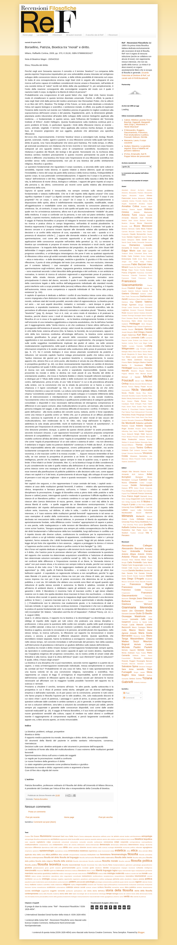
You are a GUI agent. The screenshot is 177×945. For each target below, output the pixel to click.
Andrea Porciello (135, 201)
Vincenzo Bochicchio (134, 453)
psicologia (90, 882)
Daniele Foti (132, 573)
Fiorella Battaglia (146, 270)
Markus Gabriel (146, 362)
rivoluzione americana (136, 884)
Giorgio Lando (127, 307)
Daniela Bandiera (135, 570)
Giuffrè (142, 499)
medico (61, 873)
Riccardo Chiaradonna (135, 420)
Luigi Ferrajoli (141, 349)
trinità (102, 896)
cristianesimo (58, 845)
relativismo (58, 884)
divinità (89, 847)
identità (106, 868)
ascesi (82, 839)
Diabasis (125, 488)
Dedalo (134, 485)
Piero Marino (126, 417)
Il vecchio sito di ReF (95, 35)
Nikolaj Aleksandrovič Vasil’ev (137, 398)
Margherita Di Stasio (134, 354)
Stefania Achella (145, 439)
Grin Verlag (126, 502)
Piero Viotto (135, 417)
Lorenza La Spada (139, 622)
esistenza (84, 851)
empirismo (28, 851)
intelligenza (148, 868)
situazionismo (147, 887)
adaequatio (88, 836)
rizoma (34, 887)
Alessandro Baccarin (133, 548)
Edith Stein (141, 251)
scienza (69, 887)
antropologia (146, 836)
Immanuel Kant (58, 836)
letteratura (60, 871)
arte (77, 839)
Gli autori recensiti (74, 35)
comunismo (74, 842)
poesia (141, 879)
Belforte (141, 474)
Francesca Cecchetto (144, 273)
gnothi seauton (55, 868)
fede (97, 854)
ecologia (111, 847)
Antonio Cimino (145, 554)
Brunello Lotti (127, 226)
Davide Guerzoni (139, 576)
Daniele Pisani (147, 237)
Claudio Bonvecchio (138, 234)
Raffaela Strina (139, 655)
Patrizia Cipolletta (145, 409)
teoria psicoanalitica (42, 896)
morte (150, 873)
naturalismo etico (57, 876)
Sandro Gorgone (145, 431)
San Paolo (136, 530)
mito (105, 873)
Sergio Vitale (139, 434)
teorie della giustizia (56, 896)
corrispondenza (135, 842)
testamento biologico (70, 896)
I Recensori (57, 35)
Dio (32, 836)
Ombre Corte (128, 519)
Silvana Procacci (132, 437)
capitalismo (41, 842)
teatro (75, 894)
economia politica (129, 847)
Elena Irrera (147, 253)
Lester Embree (133, 340)
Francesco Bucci (145, 275)
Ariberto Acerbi (145, 215)
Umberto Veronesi (140, 450)
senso (122, 887)
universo (116, 896)
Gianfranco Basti (134, 299)
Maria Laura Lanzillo (134, 357)
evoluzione (91, 855)
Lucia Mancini (136, 624)
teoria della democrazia (140, 894)
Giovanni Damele (128, 614)
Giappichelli (135, 499)
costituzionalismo (31, 845)
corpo (116, 842)
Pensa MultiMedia (142, 522)
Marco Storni (137, 630)
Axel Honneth (146, 218)
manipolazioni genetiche (144, 870)
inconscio (132, 868)
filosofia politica (141, 860)
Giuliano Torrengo (128, 315)
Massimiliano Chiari (141, 638)
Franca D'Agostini (129, 273)
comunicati (65, 842)
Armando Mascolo (130, 218)
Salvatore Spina (130, 666)
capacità (32, 842)
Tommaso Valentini (128, 448)
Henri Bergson (146, 324)
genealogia (137, 865)
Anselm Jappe (146, 206)
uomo (121, 896)
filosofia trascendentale (71, 865)
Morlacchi (140, 516)
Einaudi (129, 491)
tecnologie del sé (83, 894)
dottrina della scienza (99, 847)
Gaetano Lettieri (146, 293)
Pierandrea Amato (129, 415)
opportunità (68, 879)
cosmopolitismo (146, 842)
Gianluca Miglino (146, 299)
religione (66, 884)
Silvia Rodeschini (129, 439)
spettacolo (69, 891)
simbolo (139, 887)
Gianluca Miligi (127, 302)
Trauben (133, 533)
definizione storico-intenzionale (88, 844)
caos (26, 842)
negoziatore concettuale (72, 876)
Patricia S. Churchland (130, 409)
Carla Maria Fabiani (144, 229)
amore (116, 836)
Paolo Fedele (141, 653)
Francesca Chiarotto (129, 275)
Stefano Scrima (135, 679)
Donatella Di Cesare (130, 248)
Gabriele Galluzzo (134, 291)
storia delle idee (66, 894)
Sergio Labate (139, 672)
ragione (138, 882)
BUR (133, 474)
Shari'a (76, 836)
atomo (105, 839)
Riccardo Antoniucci (143, 658)
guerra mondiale (82, 868)
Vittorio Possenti (134, 459)
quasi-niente (124, 882)
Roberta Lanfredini (144, 423)
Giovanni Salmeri (133, 313)
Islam (67, 836)
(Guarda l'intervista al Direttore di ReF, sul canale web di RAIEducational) (136, 75)
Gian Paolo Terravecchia (130, 296)
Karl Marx (142, 334)
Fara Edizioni (147, 491)
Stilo (150, 530)
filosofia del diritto (51, 857)
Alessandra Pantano (136, 193)
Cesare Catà (127, 568)
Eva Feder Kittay (136, 261)
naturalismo (46, 876)
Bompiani (139, 477)
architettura (55, 839)
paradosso (84, 879)
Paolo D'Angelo (136, 404)
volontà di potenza (139, 896)
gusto (92, 868)
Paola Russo (140, 401)
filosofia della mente (123, 857)
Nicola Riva (141, 393)
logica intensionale (124, 870)
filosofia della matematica (104, 858)
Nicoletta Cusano (135, 396)
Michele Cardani (143, 644)
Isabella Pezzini (127, 329)
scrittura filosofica (104, 887)
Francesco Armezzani (137, 587)
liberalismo (82, 871)
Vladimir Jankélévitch (129, 461)
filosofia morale (110, 861)
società (27, 891)
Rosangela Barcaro (144, 661)
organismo (76, 879)
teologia (115, 894)
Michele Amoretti (135, 384)
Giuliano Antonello (146, 313)
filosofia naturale (124, 861)
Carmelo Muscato (128, 231)
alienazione (97, 836)
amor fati (110, 836)
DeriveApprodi (146, 485)
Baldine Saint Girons (130, 220)
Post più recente (33, 817)
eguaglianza (147, 847)
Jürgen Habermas (129, 335)
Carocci (143, 479)
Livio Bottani (143, 340)
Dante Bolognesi (128, 240)
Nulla (71, 836)
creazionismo (43, 844)
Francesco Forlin (145, 278)
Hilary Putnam (127, 326)
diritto (65, 847)
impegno (124, 868)
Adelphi (124, 472)
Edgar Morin (128, 250)
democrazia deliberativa (119, 844)
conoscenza (108, 842)
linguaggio (107, 870)
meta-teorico (82, 873)
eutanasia (83, 854)
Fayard (124, 493)
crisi (50, 844)
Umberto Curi (127, 450)
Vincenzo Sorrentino (138, 456)
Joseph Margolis (127, 332)
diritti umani (58, 847)
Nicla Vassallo (142, 389)
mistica (100, 873)
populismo (28, 882)
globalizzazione (38, 868)
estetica (120, 850)
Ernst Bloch (142, 259)
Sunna (81, 836)
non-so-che (37, 879)
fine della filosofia (101, 865)
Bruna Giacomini (144, 223)
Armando (125, 474)
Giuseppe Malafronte (134, 616)
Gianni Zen (127, 611)
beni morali (131, 839)
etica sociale (63, 855)
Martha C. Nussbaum (132, 365)
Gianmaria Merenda (137, 607)
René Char (144, 417)
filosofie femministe (87, 865)
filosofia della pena (139, 857)
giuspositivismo (147, 865)
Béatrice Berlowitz (128, 229)
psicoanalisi (80, 882)
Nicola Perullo (128, 393)
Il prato (132, 504)
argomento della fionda (68, 839)
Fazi (128, 493)
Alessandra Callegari (137, 545)
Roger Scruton (128, 429)
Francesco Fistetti (129, 278)
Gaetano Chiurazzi (130, 293)
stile (85, 891)
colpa (49, 842)
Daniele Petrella (145, 573)
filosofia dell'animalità (87, 857)
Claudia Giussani (139, 568)
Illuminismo (46, 836)
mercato (75, 873)
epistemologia (47, 850)
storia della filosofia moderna (49, 894)
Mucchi (149, 516)
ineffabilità (139, 868)
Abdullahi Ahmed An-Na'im (133, 190)
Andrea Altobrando (138, 198)
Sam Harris (133, 431)
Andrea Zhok (147, 201)
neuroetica (130, 876)
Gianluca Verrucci (137, 604)
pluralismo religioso (131, 879)
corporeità (124, 842)
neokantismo (87, 876)
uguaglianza (108, 896)
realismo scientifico (43, 884)
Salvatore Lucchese (144, 664)
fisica (110, 865)
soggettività (45, 891)
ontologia (46, 879)
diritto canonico (74, 847)
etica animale (143, 851)
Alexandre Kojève (137, 195)
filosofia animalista (145, 854)
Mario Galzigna (134, 362)
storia (89, 891)
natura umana (36, 876)
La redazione (42, 35)
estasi (112, 851)
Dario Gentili (141, 240)
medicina (54, 873)
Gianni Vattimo (143, 301)
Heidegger (134, 323)
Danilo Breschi (127, 576)
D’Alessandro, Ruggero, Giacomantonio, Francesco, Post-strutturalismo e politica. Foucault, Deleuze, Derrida (136, 133)
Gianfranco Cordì (144, 601)
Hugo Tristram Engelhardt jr (142, 326)
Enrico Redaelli (146, 256)
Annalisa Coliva (130, 206)
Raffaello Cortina (129, 527)
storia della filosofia (119, 890)
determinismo (133, 845)
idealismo (98, 868)
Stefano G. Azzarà (128, 442)
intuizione (40, 870)
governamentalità (68, 868)
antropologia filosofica (32, 839)
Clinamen (133, 482)
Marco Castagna (138, 627)
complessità (56, 842)
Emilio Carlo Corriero (131, 256)
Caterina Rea (141, 231)
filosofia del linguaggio (69, 857)
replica (73, 884)
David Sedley (131, 242)
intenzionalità (30, 870)
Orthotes (140, 519)
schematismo (60, 887)
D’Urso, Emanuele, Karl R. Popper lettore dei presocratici (137, 155)
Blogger (141, 932)
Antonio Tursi (129, 215)
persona (116, 879)
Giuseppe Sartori (140, 315)
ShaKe (145, 530)
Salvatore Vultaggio (145, 666)
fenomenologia (119, 854)
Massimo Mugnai (137, 371)
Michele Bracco (146, 384)
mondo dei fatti (136, 873)
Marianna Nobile (139, 636)
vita (131, 897)
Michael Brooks (146, 373)
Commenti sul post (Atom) (44, 822)
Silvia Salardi (137, 675)
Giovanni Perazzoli (137, 310)
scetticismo (51, 887)
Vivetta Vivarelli (146, 459)
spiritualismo (78, 891)
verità (126, 896)
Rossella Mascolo (128, 664)
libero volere (91, 870)
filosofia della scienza (63, 861)
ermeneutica (73, 851)
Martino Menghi (138, 368)
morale (145, 873)
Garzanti (143, 496)
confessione (98, 842)
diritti (52, 847)
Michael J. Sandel (131, 377)
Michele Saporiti (129, 650)
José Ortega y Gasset (142, 332)
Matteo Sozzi (130, 641)
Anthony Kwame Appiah (132, 209)
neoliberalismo (98, 876)
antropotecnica (45, 839)
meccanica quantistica (42, 873)
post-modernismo (38, 882)
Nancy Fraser (140, 387)
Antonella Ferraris (141, 551)
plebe (122, 879)
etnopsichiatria (74, 854)
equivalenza (59, 851)
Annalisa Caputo (145, 204)
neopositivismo (119, 876)
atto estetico (112, 839)
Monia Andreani (128, 653)
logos (133, 870)
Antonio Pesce (130, 556)
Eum (140, 491)
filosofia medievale (94, 861)
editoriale (139, 847)
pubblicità (116, 882)
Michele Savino (144, 650)
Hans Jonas (137, 321)
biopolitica (148, 839)
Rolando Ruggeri (128, 661)
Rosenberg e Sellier (144, 527)
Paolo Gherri (126, 406)
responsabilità (81, 885)
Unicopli (141, 533)
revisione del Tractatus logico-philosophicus (102, 884)
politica (148, 879)
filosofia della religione (44, 861)
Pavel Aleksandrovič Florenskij (141, 412)
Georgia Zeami (135, 598)
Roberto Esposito (144, 426)
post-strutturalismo (51, 882)
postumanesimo (63, 882)
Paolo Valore (147, 406)
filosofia (132, 854)
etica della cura (39, 855)
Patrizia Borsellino (41, 799)
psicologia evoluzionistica (104, 882)
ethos (128, 851)
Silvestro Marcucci (145, 437)
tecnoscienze (94, 894)
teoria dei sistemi (125, 894)
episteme (36, 851)
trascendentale (95, 896)
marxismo (29, 873)
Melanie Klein (134, 373)
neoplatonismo (109, 876)
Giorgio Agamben (129, 305)
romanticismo (41, 887)
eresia (65, 851)
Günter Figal (143, 318)
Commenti (128, 698)
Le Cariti (146, 507)
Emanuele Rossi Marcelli (136, 581)
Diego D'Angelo (135, 578)
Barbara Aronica (146, 220)
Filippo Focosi (133, 270)
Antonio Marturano (143, 212)
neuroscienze (140, 876)
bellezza (123, 839)
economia (118, 847)
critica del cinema (70, 844)
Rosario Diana (140, 428)
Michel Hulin (139, 381)
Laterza (139, 507)
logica (115, 870)
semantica (115, 887)
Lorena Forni (133, 343)
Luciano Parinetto (136, 346)
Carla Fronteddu (134, 562)
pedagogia (108, 879)
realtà (52, 884)
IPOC (138, 502)
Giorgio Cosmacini (145, 305)
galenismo (129, 865)
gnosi (47, 868)
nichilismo (28, 879)
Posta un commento (37, 812)
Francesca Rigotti (141, 584)
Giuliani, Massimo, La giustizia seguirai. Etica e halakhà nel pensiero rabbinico (137, 148)
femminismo (105, 854)
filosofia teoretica (49, 864)
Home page (28, 35)
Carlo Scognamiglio (135, 565)
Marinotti (148, 513)
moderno (128, 873)
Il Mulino (145, 501)
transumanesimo (83, 896)
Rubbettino (126, 530)
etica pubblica (52, 854)
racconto (132, 882)
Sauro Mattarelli (127, 434)
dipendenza (46, 847)
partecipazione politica (96, 879)
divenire (83, 847)
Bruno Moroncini (143, 226)
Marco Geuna (142, 351)
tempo (109, 893)
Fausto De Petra (134, 267)
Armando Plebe (127, 560)
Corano (27, 836)
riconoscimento (123, 884)
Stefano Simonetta (141, 442)
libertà (99, 870)
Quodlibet (148, 524)
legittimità (52, 870)
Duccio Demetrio (146, 248)
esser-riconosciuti (104, 851)
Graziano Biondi (132, 318)
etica (134, 850)
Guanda (133, 502)
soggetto (53, 891)
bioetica (139, 839)
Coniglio (149, 483)
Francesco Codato (131, 590)
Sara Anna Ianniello (133, 669)
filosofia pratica (31, 865)
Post (126, 693)
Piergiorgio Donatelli (144, 415)
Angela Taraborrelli (129, 204)
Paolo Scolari (137, 406)
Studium (125, 533)
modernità (119, 873)
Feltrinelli (134, 493)
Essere (36, 836)
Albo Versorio (133, 472)
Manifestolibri (127, 513)
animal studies (124, 836)
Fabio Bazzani (138, 264)
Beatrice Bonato (128, 223)
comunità (82, 842)
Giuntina (149, 499)
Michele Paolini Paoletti (137, 647)
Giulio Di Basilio (144, 613)
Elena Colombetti (135, 253)
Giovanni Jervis (138, 307)
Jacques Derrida (143, 329)
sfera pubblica (130, 887)
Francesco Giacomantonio (132, 283)
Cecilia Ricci (148, 565)
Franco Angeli (133, 496)
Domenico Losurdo (140, 245)
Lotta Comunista (144, 510)
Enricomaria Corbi (129, 259)
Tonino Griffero (144, 447)
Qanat (141, 525)
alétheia (103, 836)
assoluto (94, 839)
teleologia (102, 894)
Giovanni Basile (143, 610)
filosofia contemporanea (34, 858)
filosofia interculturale (80, 861)
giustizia (28, 868)
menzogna (67, 873)
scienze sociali (79, 887)
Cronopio (125, 485)
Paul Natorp (126, 412)
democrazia (105, 844)
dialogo (142, 844)
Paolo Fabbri (147, 404)
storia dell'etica (99, 891)
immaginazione (115, 868)
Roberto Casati (128, 426)
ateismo (99, 839)
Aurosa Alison (140, 560)
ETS (131, 488)
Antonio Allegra (129, 554)
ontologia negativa (57, 879)
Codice (142, 483)
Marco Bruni (132, 351)
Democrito (140, 242)
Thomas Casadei (144, 445)
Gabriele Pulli (147, 291)
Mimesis (127, 516)
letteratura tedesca (71, 870)
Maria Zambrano (135, 360)
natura (27, 876)
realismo (33, 885)
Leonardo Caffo (138, 337)
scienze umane (91, 887)
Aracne (143, 472)
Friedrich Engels (134, 288)
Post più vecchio (106, 817)
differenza (37, 847)
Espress (135, 491)
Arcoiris (149, 471)
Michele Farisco (127, 386)
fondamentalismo (119, 865)
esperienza (92, 851)
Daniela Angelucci (134, 237)
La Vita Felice (141, 504)
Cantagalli (134, 480)
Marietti (138, 513)
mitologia (111, 873)
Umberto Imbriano (140, 682)
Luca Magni (143, 343)
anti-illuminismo (135, 836)
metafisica (92, 873)
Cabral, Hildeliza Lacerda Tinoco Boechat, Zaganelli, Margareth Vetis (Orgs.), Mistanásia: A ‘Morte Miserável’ (138, 123)
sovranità (61, 891)
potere (72, 881)
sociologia (36, 891)
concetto (90, 842)
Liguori (132, 510)
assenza (87, 839)
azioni (118, 839)
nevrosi (149, 876)
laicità (46, 870)
